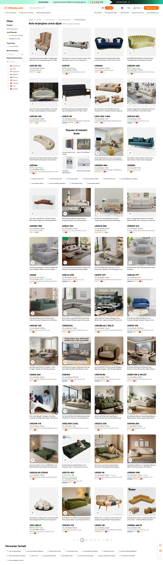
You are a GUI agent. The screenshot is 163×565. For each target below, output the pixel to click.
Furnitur (39, 19)
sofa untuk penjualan (14, 551)
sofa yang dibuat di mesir (15, 560)
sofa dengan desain (36, 183)
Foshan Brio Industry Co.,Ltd (136, 428)
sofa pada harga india (48, 556)
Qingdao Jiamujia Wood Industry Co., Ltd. (140, 330)
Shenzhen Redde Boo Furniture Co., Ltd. (140, 279)
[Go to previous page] (74, 540)
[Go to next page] (111, 540)
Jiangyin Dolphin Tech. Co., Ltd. (72, 480)
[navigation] (15, 280)
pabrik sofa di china (54, 551)
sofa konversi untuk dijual (85, 556)
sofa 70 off (33, 556)
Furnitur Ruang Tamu (64, 19)
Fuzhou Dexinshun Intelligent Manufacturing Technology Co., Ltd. (44, 428)
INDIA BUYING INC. (36, 70)
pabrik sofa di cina (108, 551)
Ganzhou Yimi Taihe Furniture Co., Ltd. (74, 230)
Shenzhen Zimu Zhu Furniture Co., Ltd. (42, 531)
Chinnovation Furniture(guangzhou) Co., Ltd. (44, 171)
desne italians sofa (108, 179)
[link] (160, 545)
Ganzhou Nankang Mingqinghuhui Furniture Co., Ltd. (109, 279)
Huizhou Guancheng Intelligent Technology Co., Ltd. (141, 230)
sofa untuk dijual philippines (127, 551)
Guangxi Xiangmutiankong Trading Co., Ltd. (108, 477)
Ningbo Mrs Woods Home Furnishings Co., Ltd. (141, 72)
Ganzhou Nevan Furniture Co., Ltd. (73, 279)
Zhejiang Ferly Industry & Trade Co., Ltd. (140, 477)
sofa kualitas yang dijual (90, 551)
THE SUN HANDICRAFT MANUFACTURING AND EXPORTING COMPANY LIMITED (109, 529)
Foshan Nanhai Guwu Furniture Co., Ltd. (74, 330)
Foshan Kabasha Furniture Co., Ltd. (138, 121)
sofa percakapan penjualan (56, 183)
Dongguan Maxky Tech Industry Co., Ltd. (107, 379)
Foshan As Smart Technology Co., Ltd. (139, 379)
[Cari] (109, 8)
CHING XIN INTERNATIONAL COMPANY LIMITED (109, 170)
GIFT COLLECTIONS (36, 230)
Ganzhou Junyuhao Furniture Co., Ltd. (107, 428)
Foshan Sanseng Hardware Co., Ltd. (73, 72)
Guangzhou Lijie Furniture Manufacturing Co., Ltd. (44, 281)
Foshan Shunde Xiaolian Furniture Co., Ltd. (43, 379)
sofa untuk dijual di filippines (34, 551)
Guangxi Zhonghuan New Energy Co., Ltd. (75, 428)
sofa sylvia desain (72, 179)
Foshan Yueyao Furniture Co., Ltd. (138, 529)
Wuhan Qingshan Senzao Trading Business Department (44, 477)
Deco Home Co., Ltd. (133, 170)
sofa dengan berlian (93, 183)
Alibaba (31, 19)
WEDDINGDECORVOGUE (38, 121)
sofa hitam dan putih (55, 179)
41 (107, 540)
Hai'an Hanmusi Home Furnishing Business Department (109, 330)
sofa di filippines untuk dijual (128, 179)
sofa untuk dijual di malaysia (16, 556)
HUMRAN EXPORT (101, 230)
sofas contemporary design (106, 556)
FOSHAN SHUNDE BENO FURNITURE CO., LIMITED (109, 121)
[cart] (128, 8)
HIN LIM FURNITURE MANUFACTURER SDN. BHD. (76, 121)
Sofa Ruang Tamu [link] (80, 19)
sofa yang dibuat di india (90, 179)
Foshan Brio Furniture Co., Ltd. (72, 529)
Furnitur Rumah (50, 19)
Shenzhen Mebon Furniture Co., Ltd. (73, 379)
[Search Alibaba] (65, 8)
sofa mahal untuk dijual (127, 556)
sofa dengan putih (66, 556)
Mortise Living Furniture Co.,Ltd (40, 330)
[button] (102, 8)
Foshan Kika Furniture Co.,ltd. (104, 70)
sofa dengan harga (75, 183)
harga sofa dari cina (37, 179)
